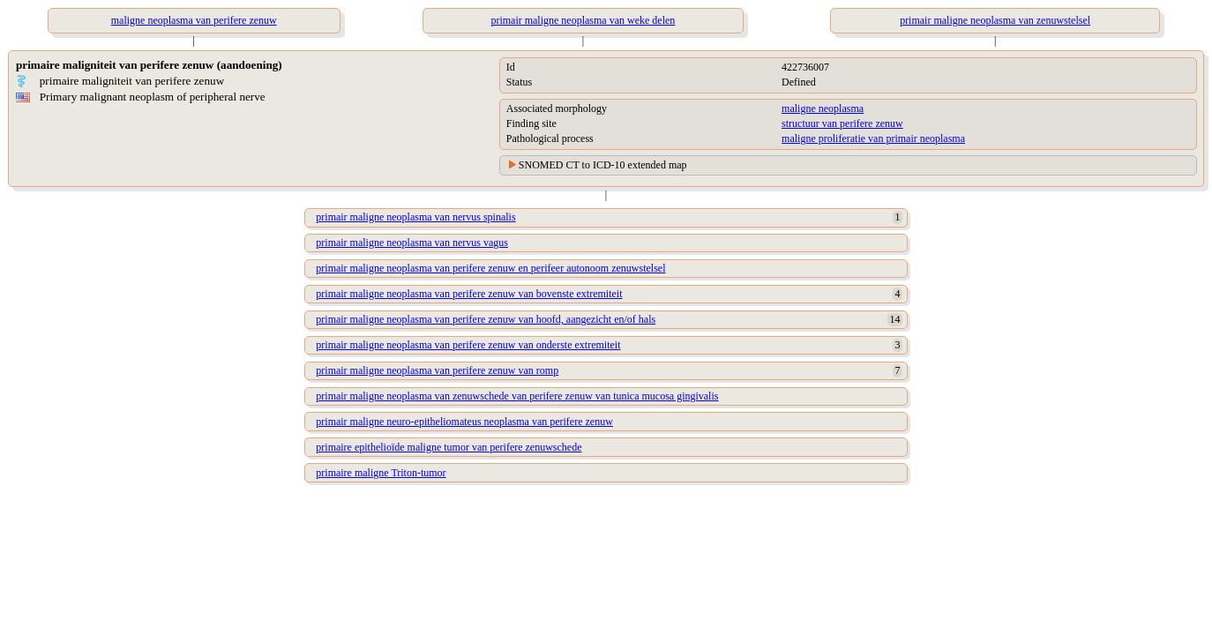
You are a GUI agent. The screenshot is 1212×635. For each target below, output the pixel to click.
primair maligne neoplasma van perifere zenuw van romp (437, 370)
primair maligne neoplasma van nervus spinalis (415, 217)
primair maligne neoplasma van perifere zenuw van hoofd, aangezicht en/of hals (485, 319)
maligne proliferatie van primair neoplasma (873, 138)
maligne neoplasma (823, 108)
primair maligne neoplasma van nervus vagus (412, 242)
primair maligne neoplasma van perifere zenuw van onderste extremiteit (468, 345)
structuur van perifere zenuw (842, 123)
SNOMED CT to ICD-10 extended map (603, 165)
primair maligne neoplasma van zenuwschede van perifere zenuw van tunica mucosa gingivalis (517, 396)
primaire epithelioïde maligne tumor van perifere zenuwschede (448, 447)
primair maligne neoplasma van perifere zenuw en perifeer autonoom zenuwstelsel (490, 268)
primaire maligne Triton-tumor (380, 473)
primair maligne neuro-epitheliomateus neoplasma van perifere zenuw (464, 421)
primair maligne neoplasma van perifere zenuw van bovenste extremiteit (469, 294)
